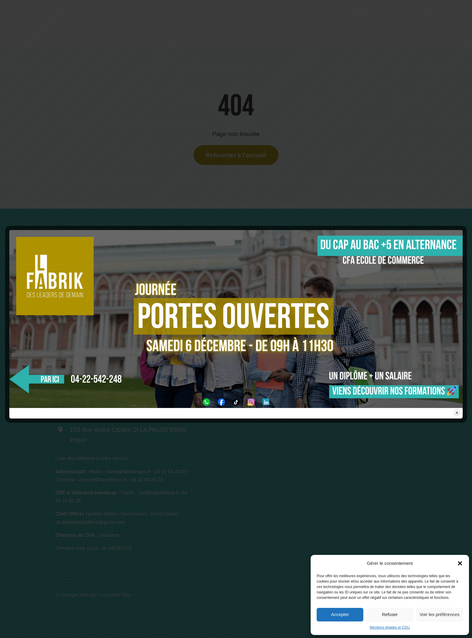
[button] (460, 563)
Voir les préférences (440, 614)
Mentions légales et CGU (390, 627)
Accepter (340, 614)
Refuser (390, 614)
